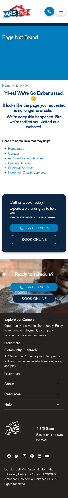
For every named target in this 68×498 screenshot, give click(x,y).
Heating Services (20, 163)
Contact (13, 153)
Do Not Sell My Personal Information (29, 469)
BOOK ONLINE (34, 239)
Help (8, 404)
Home (6, 85)
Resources (12, 394)
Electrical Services (21, 168)
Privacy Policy (16, 474)
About (9, 383)
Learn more (12, 343)
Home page (16, 148)
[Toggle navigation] (61, 11)
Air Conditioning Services (26, 158)
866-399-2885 (34, 228)
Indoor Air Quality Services (26, 172)
